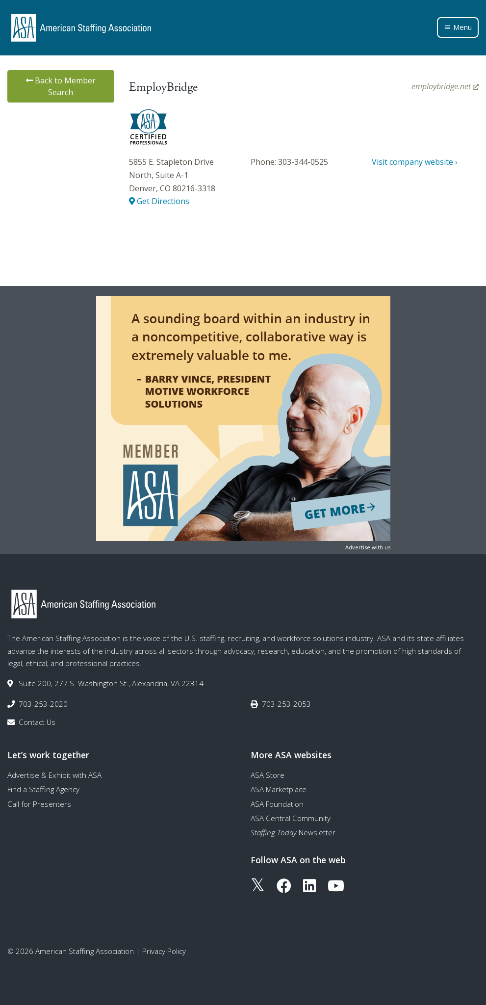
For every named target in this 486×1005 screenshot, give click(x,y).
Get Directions (159, 201)
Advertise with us (367, 547)
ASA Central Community (291, 818)
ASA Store (267, 775)
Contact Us (37, 722)
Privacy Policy (164, 951)
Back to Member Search (61, 86)
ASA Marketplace (279, 789)
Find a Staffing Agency (43, 789)
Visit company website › (415, 161)
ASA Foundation (277, 804)
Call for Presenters (39, 804)
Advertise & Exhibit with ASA (54, 775)
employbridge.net (445, 86)
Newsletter (293, 832)
